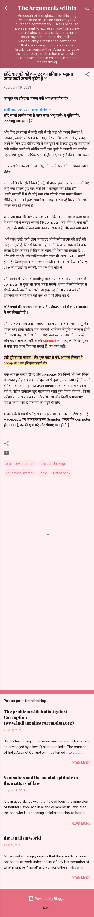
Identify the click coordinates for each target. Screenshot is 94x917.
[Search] (87, 9)
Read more (81, 763)
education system (20, 473)
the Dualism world (22, 838)
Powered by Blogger (47, 899)
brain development (20, 464)
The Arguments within (47, 7)
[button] (87, 75)
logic (43, 473)
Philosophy (61, 473)
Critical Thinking (53, 464)
